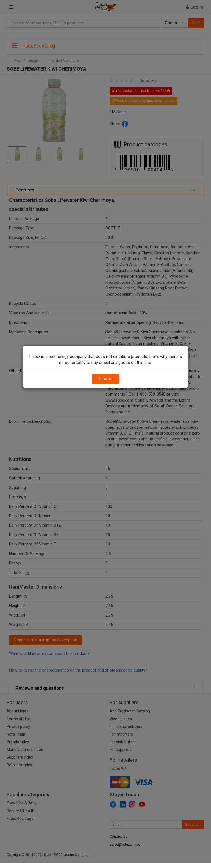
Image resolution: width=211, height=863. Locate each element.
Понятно (105, 378)
